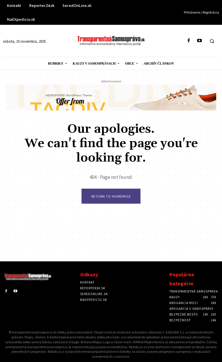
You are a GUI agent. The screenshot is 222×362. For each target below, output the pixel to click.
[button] (212, 41)
